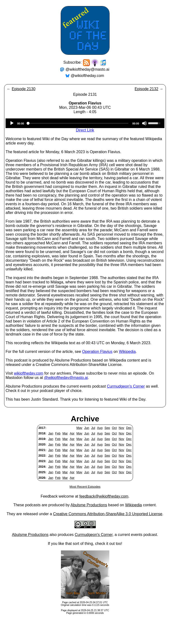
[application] (85, 123)
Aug (100, 428)
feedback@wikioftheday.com (103, 496)
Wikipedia (127, 352)
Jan (50, 433)
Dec (129, 428)
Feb (57, 433)
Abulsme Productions (88, 505)
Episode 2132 (146, 89)
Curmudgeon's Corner (126, 386)
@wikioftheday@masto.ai (87, 69)
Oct (114, 428)
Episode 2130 (23, 89)
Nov (121, 428)
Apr (72, 433)
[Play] (11, 123)
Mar (65, 433)
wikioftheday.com (28, 373)
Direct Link (85, 130)
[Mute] (144, 123)
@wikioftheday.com (87, 76)
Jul (93, 428)
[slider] (155, 122)
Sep (107, 428)
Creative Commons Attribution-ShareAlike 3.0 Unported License (107, 514)
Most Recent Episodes (84, 486)
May (79, 428)
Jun (86, 428)
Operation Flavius (97, 352)
